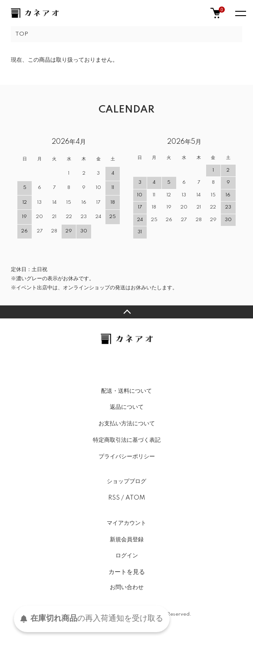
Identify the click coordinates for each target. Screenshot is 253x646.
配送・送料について (126, 391)
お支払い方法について (127, 424)
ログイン (126, 556)
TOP (21, 34)
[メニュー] (240, 13)
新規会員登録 (127, 540)
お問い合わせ (127, 587)
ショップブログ (126, 481)
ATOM (135, 498)
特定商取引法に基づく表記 (127, 440)
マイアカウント (126, 523)
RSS (114, 498)
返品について (127, 407)
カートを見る (126, 571)
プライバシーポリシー (127, 457)
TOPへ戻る (126, 311)
